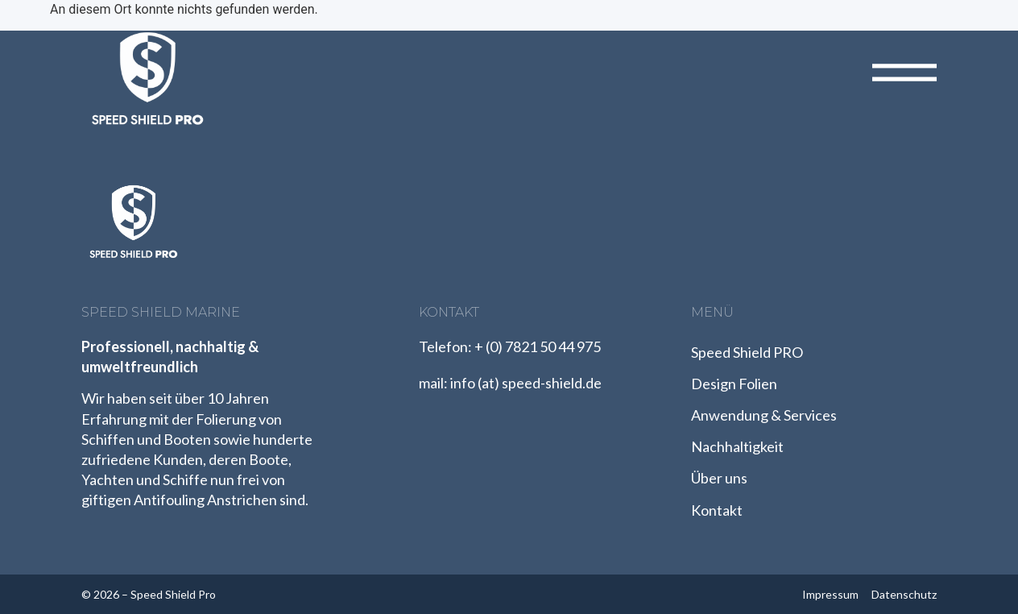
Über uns (719, 478)
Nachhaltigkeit (737, 446)
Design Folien (734, 383)
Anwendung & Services (764, 415)
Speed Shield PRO (747, 352)
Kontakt (717, 510)
